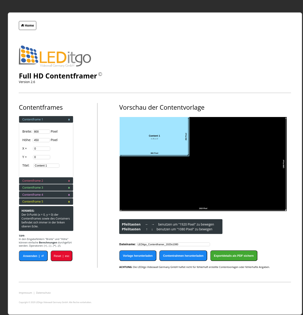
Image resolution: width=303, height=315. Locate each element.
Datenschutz (43, 292)
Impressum (25, 292)
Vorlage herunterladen (138, 255)
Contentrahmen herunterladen (183, 255)
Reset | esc (61, 255)
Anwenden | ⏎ (33, 255)
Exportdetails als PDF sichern (234, 255)
